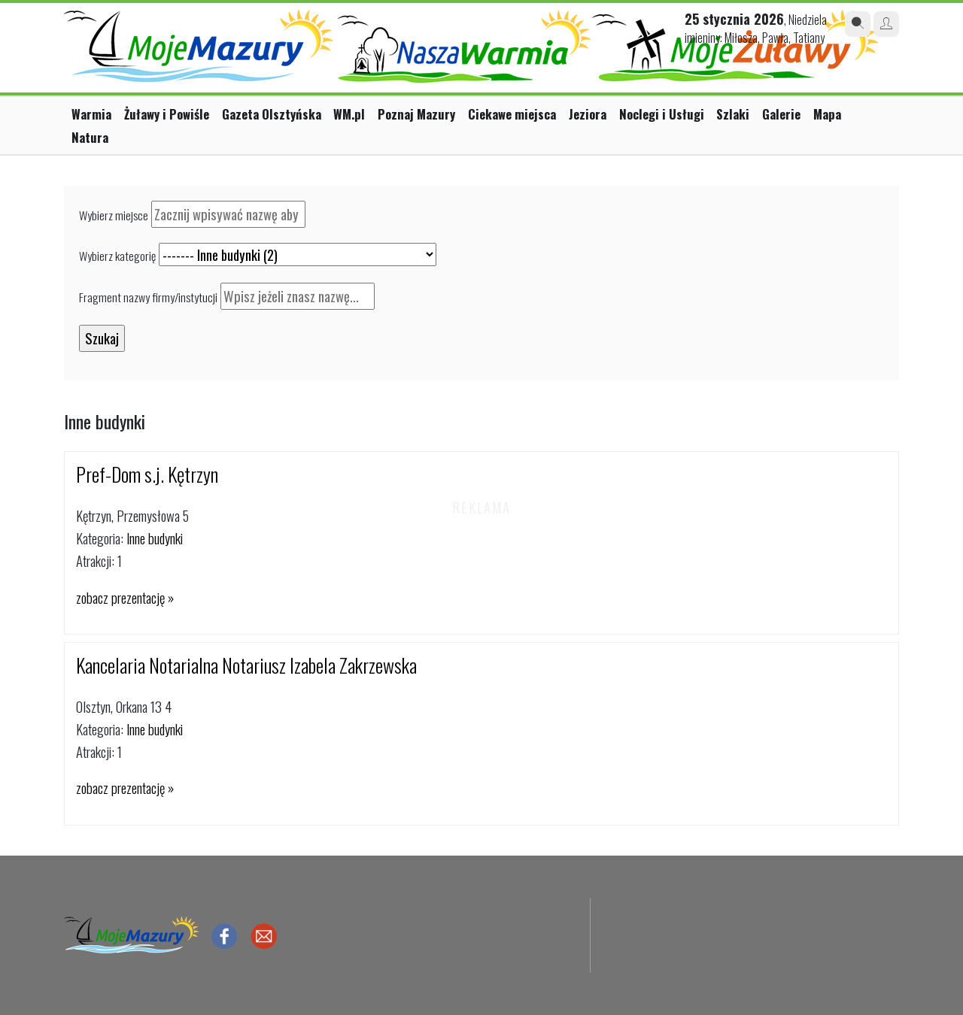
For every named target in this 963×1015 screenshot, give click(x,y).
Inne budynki (154, 538)
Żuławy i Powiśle (166, 114)
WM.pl (349, 114)
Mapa (827, 114)
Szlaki (732, 114)
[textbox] (228, 214)
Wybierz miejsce (113, 215)
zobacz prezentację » (125, 597)
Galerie (781, 114)
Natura (89, 137)
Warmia (91, 114)
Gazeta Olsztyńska (271, 114)
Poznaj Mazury (416, 114)
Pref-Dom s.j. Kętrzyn (147, 474)
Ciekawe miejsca (512, 114)
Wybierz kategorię (117, 256)
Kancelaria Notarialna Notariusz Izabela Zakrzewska (246, 665)
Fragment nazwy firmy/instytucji (148, 297)
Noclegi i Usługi (661, 114)
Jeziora (587, 114)
